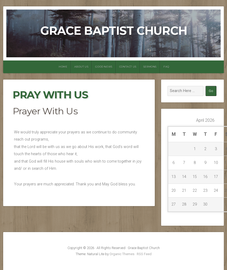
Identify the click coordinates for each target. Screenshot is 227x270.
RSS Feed (144, 254)
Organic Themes (122, 254)
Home (63, 66)
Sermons (150, 66)
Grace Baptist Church (113, 31)
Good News (103, 66)
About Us (81, 66)
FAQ (166, 66)
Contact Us (128, 66)
